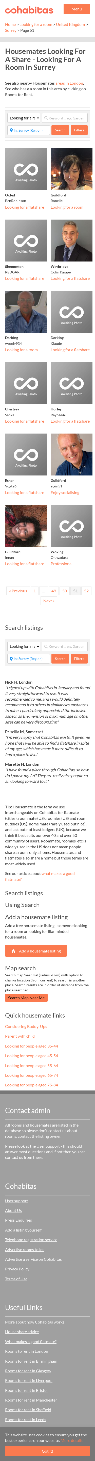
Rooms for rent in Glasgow (28, 1370)
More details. (72, 1440)
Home (10, 24)
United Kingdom (70, 24)
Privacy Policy (17, 1268)
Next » (48, 600)
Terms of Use (16, 1278)
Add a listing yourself (23, 1229)
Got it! (47, 1451)
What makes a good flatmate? (30, 1341)
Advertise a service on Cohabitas (33, 1259)
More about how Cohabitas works (34, 1321)
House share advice (22, 1331)
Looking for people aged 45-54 (31, 1055)
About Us (13, 1210)
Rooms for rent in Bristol (26, 1390)
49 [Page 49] (53, 590)
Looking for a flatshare (24, 207)
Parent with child (20, 1036)
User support (16, 1200)
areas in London (69, 83)
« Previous (18, 590)
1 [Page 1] (34, 590)
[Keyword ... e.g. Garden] (65, 118)
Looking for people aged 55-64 (31, 1065)
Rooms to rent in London (26, 1351)
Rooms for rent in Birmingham (31, 1361)
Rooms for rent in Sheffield (28, 1409)
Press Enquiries (18, 1220)
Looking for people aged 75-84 (31, 1084)
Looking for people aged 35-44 (31, 1045)
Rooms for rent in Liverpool (28, 1380)
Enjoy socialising (65, 492)
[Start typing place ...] (28, 130)
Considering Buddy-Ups (26, 1026)
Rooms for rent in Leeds (25, 1419)
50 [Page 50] (64, 590)
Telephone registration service (31, 1239)
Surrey (10, 30)
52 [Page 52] (86, 590)
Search (62, 130)
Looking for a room (36, 24)
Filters (79, 130)
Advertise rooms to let (24, 1249)
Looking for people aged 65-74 (31, 1075)
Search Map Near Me (26, 997)
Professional (61, 563)
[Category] (23, 118)
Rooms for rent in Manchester (31, 1399)
